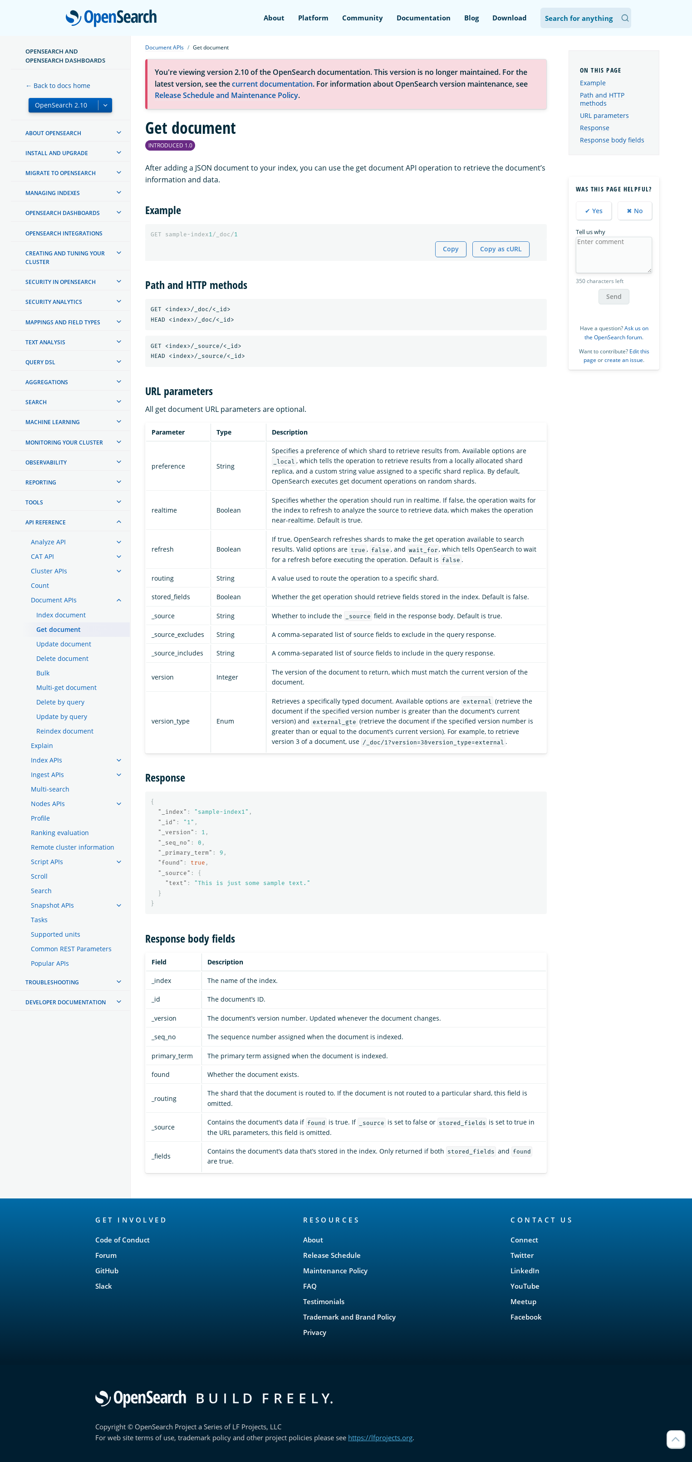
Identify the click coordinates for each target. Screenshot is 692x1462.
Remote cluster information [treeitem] (72, 847)
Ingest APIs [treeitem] (47, 774)
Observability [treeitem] (46, 462)
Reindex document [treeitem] (64, 731)
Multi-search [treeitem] (50, 789)
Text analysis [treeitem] (45, 342)
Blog (471, 17)
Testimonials (323, 1301)
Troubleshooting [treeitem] (52, 982)
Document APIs (164, 47)
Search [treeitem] (36, 402)
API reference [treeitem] (45, 522)
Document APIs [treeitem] (54, 600)
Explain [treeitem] (42, 745)
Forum (106, 1255)
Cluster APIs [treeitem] (49, 571)
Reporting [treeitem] (40, 482)
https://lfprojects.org (380, 1437)
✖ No (635, 210)
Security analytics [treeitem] (53, 302)
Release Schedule (332, 1255)
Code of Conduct (122, 1239)
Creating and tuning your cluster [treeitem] (65, 257)
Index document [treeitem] (61, 615)
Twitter (522, 1255)
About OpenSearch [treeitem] (53, 133)
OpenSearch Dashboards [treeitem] (62, 213)
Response (594, 127)
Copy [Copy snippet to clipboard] (451, 248)
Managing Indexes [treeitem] (52, 193)
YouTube (525, 1286)
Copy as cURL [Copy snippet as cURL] (501, 248)
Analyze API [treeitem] (48, 542)
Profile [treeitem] (40, 818)
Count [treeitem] (40, 585)
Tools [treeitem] (34, 502)
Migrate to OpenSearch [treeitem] (60, 173)
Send (614, 296)
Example (593, 82)
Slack (103, 1286)
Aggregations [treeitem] (46, 382)
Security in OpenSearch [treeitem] (60, 282)
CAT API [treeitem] (42, 556)
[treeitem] (119, 132)
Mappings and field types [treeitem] (62, 322)
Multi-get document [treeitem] (66, 687)
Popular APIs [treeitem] (50, 963)
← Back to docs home (57, 85)
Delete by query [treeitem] (60, 702)
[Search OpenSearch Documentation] (585, 18)
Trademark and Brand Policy (349, 1316)
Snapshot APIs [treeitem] (52, 905)
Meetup (523, 1301)
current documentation (272, 84)
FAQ (310, 1286)
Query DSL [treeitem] (40, 362)
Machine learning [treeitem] (52, 422)
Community (362, 17)
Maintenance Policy (335, 1270)
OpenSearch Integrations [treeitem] (64, 233)
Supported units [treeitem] (55, 934)
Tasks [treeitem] (39, 919)
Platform (313, 17)
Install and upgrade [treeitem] (56, 153)
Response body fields (612, 140)
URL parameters (604, 115)
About (274, 17)
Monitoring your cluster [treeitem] (64, 442)
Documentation (424, 17)
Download (509, 17)
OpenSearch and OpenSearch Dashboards (65, 55)
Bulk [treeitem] (42, 673)
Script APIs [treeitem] (47, 861)
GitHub (106, 1270)
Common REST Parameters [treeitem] (71, 948)
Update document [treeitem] (63, 644)
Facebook (526, 1316)
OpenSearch (114, 19)
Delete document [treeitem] (62, 658)
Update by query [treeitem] (61, 716)
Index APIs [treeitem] (46, 760)
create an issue (623, 360)
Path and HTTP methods (602, 99)
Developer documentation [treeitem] (65, 1002)
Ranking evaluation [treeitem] (60, 832)
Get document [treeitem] (58, 629)
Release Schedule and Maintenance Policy (226, 95)
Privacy (314, 1332)
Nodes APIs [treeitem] (48, 803)
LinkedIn (525, 1270)
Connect (524, 1239)
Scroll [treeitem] (39, 876)
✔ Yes (594, 210)
